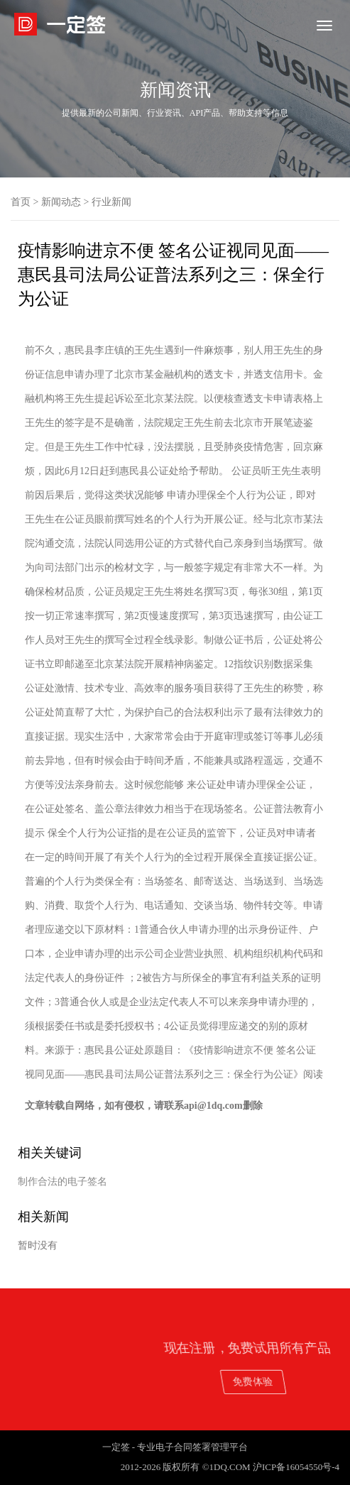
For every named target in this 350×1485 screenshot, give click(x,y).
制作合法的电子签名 (62, 1181)
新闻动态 (61, 202)
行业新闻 (111, 202)
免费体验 (298, 1381)
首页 (21, 202)
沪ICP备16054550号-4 (296, 1467)
